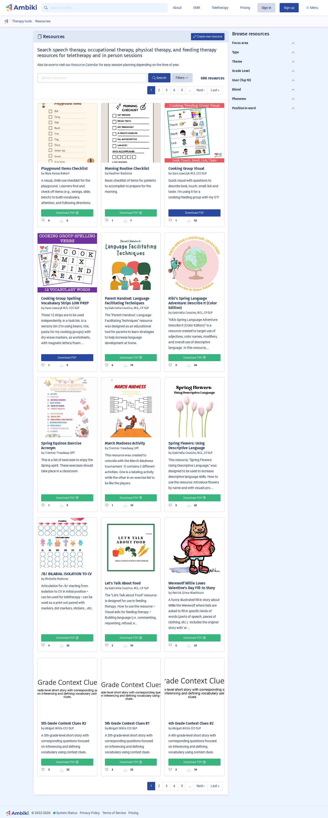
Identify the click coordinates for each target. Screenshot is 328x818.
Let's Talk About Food (123, 583)
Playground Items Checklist (64, 168)
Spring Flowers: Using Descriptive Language (186, 445)
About (177, 8)
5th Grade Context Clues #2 (63, 723)
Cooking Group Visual (186, 168)
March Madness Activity (125, 443)
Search (159, 78)
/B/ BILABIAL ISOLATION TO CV (66, 574)
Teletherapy (220, 8)
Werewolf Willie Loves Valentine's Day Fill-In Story (191, 585)
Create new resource (207, 36)
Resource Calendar (84, 65)
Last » (215, 90)
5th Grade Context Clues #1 (127, 723)
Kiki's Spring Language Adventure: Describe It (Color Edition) (192, 303)
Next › (201, 90)
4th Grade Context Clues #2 (191, 723)
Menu (312, 8)
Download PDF (67, 212)
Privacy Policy (90, 813)
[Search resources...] (92, 77)
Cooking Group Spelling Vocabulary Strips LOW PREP (65, 300)
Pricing (245, 8)
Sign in (266, 8)
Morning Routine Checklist (127, 168)
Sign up (289, 8)
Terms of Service (114, 813)
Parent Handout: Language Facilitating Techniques (127, 300)
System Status (66, 813)
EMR (196, 8)
